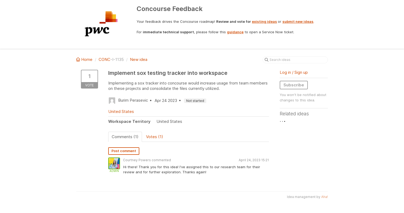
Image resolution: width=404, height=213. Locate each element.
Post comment (123, 151)
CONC (104, 59)
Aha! (324, 197)
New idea (138, 59)
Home (84, 59)
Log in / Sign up (294, 72)
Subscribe (293, 84)
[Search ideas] (295, 59)
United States (121, 111)
